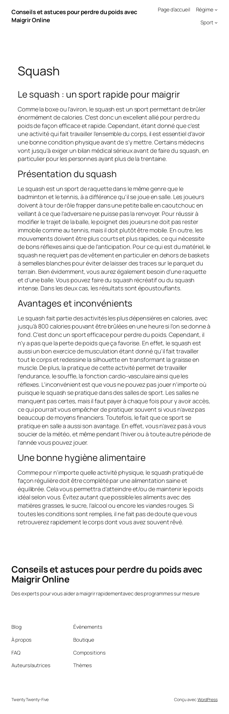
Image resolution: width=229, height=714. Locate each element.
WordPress (207, 699)
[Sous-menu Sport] (216, 22)
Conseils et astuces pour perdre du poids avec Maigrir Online (106, 574)
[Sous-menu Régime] (216, 9)
